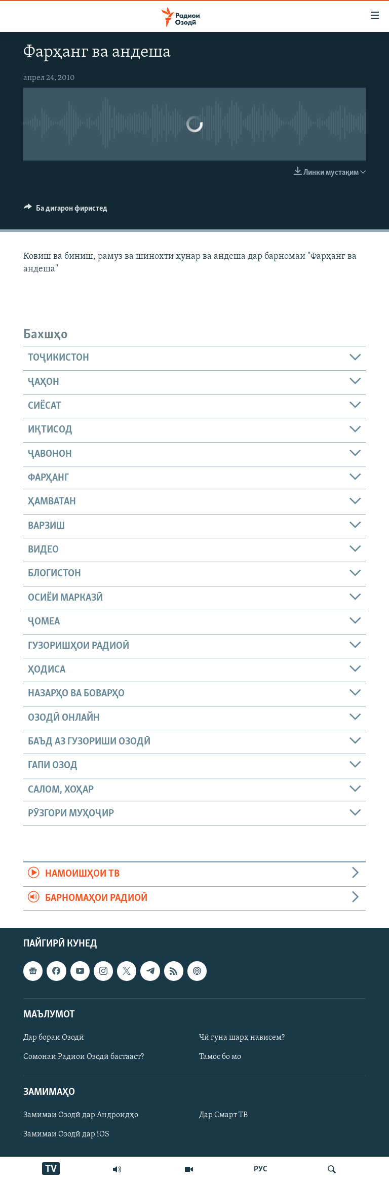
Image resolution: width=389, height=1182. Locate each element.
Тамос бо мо (220, 1057)
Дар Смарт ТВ (223, 1115)
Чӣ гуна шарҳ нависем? (242, 1038)
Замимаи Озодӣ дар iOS (66, 1134)
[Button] (65, 210)
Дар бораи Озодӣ (53, 1038)
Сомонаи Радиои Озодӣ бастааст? (83, 1057)
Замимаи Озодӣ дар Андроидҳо (80, 1115)
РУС (260, 1169)
